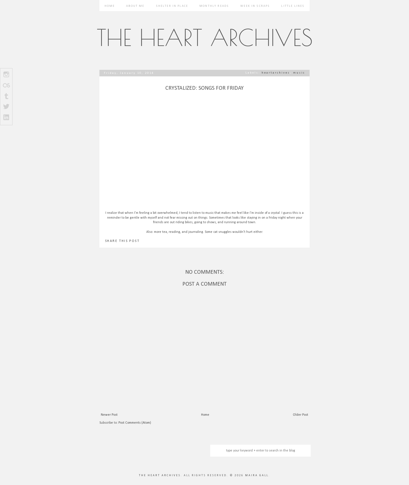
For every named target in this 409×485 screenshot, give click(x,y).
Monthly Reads (214, 6)
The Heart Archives (205, 37)
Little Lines (292, 6)
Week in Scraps (255, 6)
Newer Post (109, 415)
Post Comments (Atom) (134, 423)
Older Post (300, 415)
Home (110, 6)
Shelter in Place (172, 6)
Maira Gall (256, 475)
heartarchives (276, 72)
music (299, 72)
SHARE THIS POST (122, 241)
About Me (135, 6)
